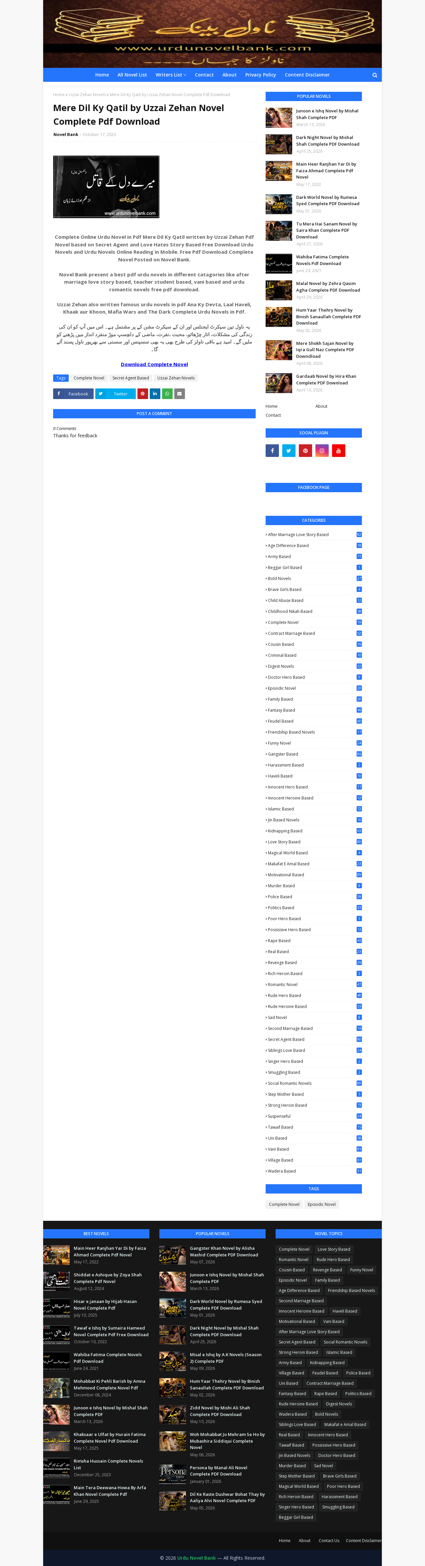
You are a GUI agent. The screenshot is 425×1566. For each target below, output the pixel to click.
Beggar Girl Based (315, 567)
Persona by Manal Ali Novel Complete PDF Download (218, 1471)
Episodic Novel (315, 688)
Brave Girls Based (315, 589)
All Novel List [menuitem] (132, 74)
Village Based (315, 1160)
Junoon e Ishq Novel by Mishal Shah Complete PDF (327, 114)
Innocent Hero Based (315, 787)
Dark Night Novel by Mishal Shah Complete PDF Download (328, 140)
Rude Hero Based (315, 996)
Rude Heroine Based (315, 1006)
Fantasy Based (315, 710)
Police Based (315, 897)
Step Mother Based (315, 1094)
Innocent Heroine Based (315, 798)
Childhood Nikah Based (315, 611)
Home (59, 94)
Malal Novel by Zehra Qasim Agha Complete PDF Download (328, 286)
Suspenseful (315, 1116)
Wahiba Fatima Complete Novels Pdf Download (322, 260)
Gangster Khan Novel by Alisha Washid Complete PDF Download (224, 1251)
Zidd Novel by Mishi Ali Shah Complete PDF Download (220, 1411)
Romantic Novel (315, 985)
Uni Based (315, 1138)
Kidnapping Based (315, 831)
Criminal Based (315, 655)
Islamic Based (315, 809)
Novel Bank (65, 134)
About (321, 406)
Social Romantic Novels (315, 1083)
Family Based (315, 699)
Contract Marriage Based (315, 633)
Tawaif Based (315, 1127)
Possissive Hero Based (315, 929)
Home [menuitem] (102, 74)
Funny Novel (315, 743)
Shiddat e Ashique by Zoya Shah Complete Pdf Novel (108, 1278)
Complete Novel (89, 378)
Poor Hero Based (315, 919)
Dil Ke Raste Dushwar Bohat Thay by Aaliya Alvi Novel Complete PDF (227, 1497)
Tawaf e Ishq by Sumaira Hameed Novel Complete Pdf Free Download (111, 1331)
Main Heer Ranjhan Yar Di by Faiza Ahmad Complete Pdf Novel (326, 170)
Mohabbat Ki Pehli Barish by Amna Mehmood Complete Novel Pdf (109, 1384)
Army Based (315, 556)
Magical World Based (315, 853)
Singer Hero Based (315, 1061)
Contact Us (329, 1540)
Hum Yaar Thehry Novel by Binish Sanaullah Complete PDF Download (328, 316)
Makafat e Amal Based (315, 864)
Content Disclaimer (364, 1540)
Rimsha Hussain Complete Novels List (108, 1464)
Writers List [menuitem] (169, 74)
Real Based (315, 951)
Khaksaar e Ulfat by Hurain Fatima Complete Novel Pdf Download (110, 1437)
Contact (273, 415)
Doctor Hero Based (315, 677)
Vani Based (315, 1149)
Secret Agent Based (131, 378)
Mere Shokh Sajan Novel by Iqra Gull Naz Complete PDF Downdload (325, 349)
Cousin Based (315, 644)
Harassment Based (315, 765)
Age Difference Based (315, 546)
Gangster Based (315, 754)
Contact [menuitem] (204, 74)
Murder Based (315, 886)
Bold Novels (315, 578)
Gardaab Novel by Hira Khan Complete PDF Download (326, 379)
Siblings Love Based (315, 1050)
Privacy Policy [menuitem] (260, 74)
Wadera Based (315, 1171)
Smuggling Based (315, 1072)
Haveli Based (315, 776)
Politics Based (315, 908)
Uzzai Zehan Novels (87, 94)
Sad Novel (315, 1017)
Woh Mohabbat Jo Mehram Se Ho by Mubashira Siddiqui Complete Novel (227, 1440)
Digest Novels (315, 666)
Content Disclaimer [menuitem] (307, 74)
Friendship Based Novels (315, 732)
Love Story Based (315, 842)
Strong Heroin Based (315, 1105)
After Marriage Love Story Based (315, 534)
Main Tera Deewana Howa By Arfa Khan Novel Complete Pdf (110, 1491)
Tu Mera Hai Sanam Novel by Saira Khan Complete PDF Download (326, 230)
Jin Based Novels (315, 820)
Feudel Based (315, 721)
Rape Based (315, 940)
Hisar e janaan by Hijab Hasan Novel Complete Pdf (105, 1304)
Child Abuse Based (315, 600)
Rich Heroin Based (315, 973)
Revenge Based (315, 963)
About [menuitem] (229, 74)
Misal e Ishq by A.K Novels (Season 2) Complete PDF (226, 1358)
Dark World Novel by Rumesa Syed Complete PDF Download (328, 200)
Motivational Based (315, 875)
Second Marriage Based (315, 1029)
